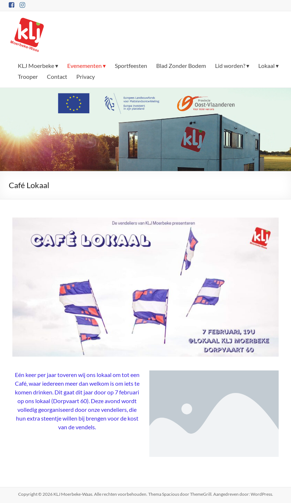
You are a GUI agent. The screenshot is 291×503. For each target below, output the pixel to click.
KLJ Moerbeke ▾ (38, 65)
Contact (57, 76)
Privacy (85, 76)
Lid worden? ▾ (232, 65)
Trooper (28, 76)
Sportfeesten (131, 65)
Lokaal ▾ (268, 65)
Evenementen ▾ (86, 65)
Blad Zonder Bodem (181, 65)
